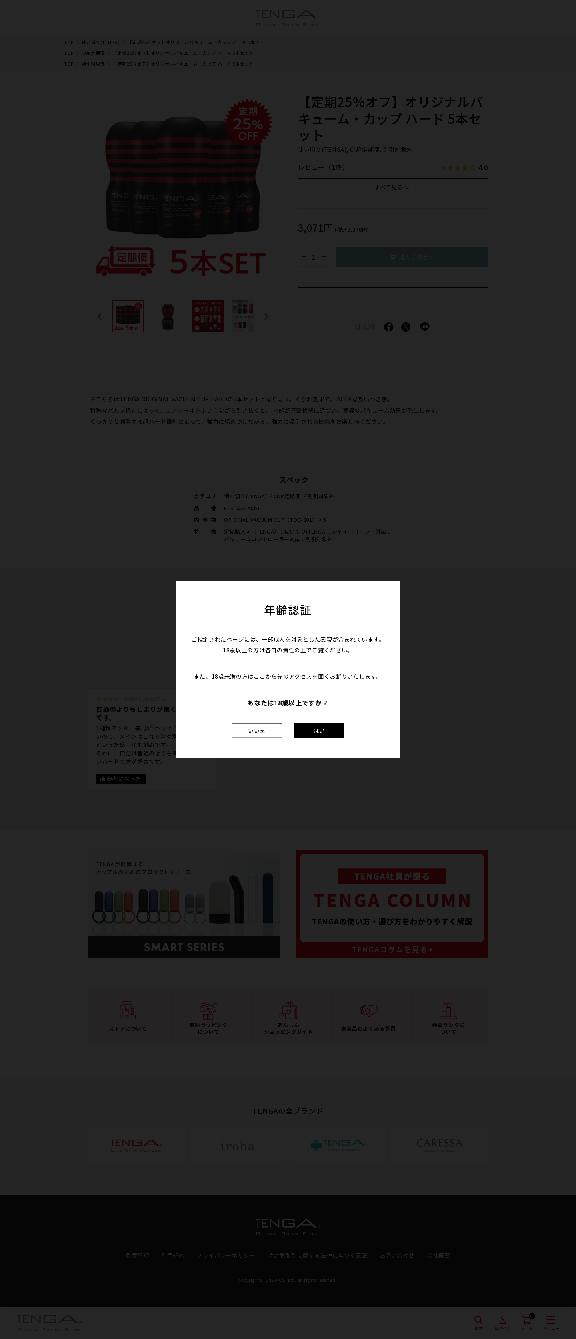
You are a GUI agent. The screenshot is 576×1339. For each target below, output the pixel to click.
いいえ (257, 730)
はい (319, 730)
